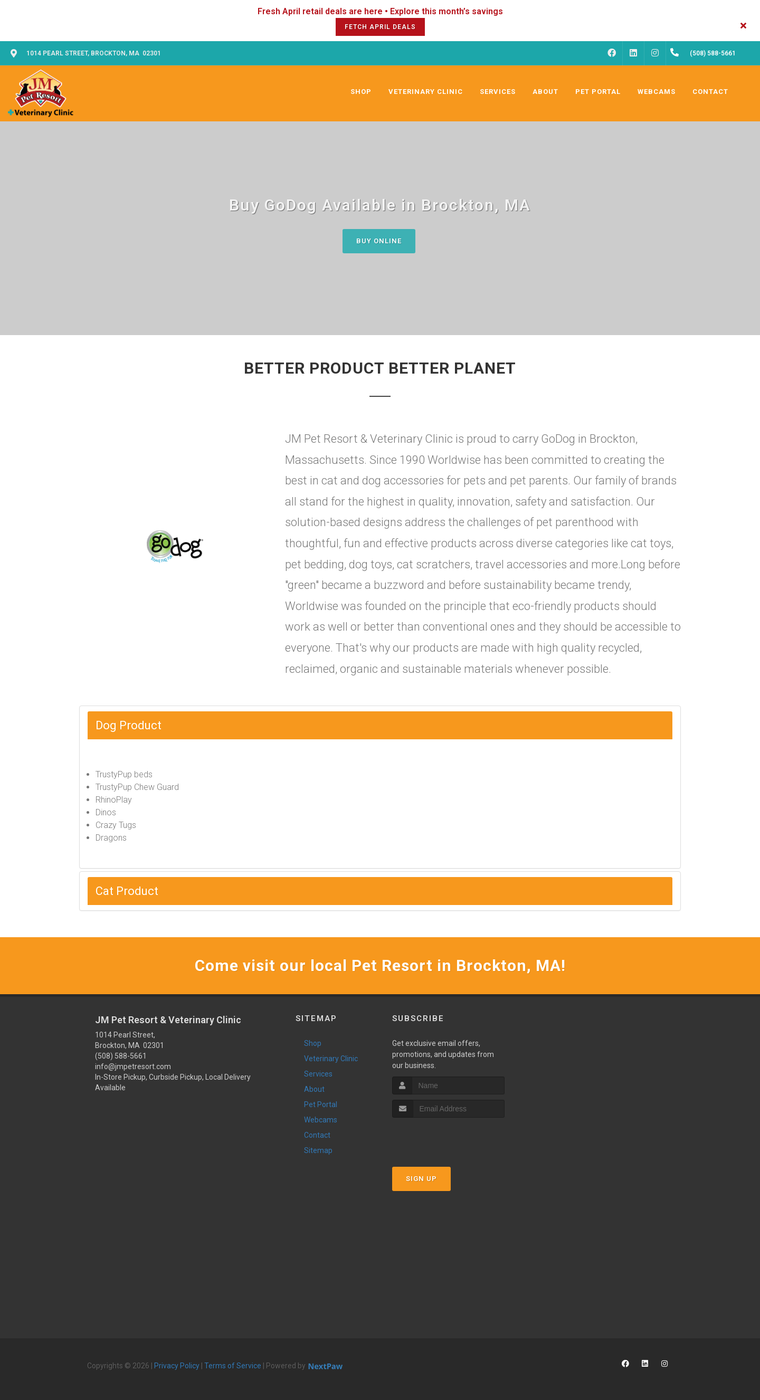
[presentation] (448, 1137)
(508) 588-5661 (121, 1056)
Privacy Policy (177, 1365)
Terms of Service (232, 1365)
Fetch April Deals (380, 27)
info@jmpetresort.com (133, 1066)
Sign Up (421, 1179)
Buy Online (379, 241)
